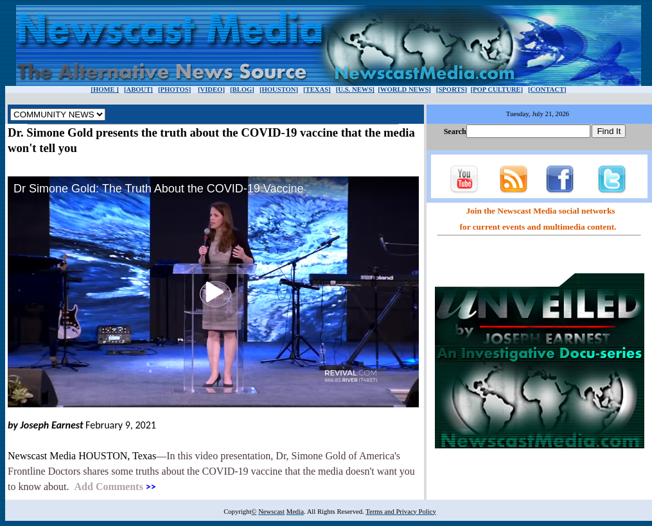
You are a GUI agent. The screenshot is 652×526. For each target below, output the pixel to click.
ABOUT (138, 89)
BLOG (242, 89)
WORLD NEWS (404, 89)
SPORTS (451, 89)
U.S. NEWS (355, 89)
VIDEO (211, 89)
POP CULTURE (497, 89)
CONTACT (548, 89)
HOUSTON (278, 89)
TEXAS (317, 89)
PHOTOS (174, 89)
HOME (104, 89)
